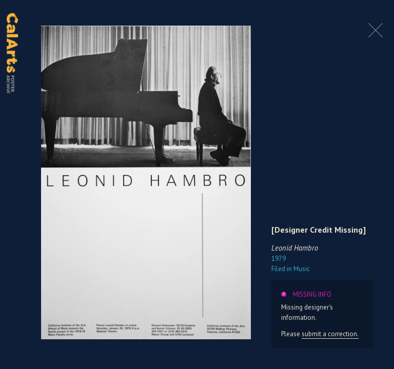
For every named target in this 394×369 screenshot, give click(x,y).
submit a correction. (330, 334)
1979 (278, 258)
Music (290, 268)
